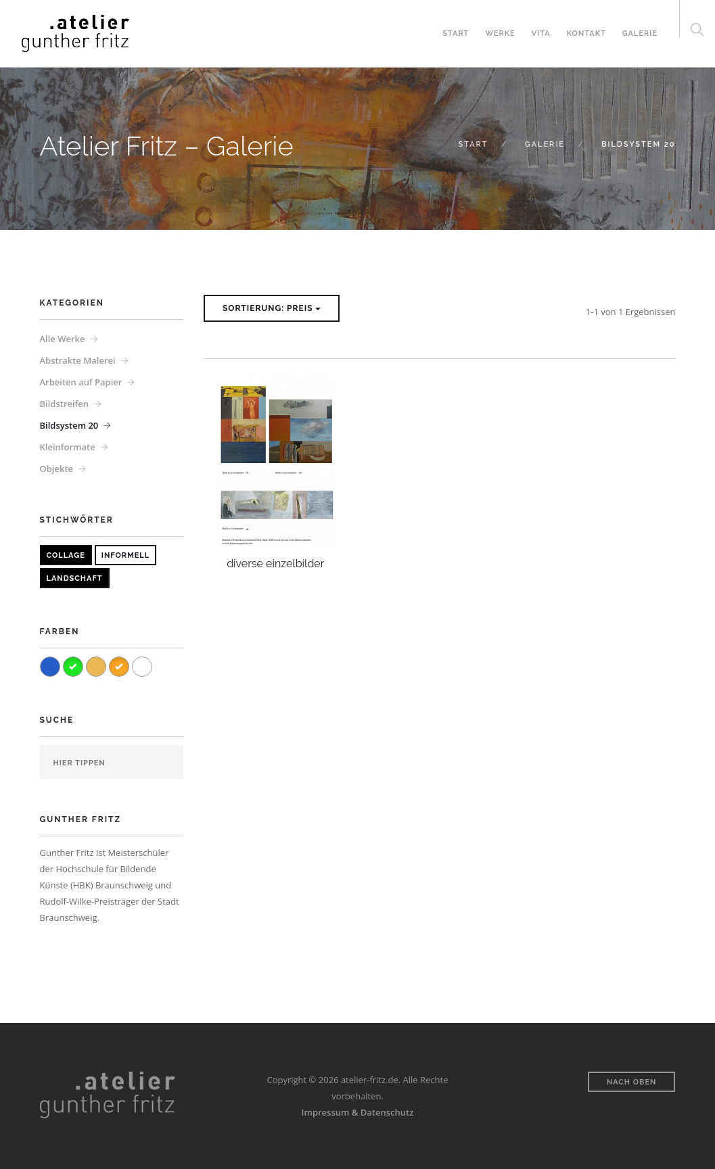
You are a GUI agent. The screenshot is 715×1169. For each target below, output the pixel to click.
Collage (66, 555)
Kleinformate (67, 447)
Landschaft (75, 578)
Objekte (57, 468)
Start (455, 33)
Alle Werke (62, 339)
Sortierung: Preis (272, 308)
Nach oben (632, 1082)
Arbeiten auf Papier (81, 382)
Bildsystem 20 (69, 425)
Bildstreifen (64, 404)
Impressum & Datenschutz (358, 1112)
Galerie (640, 33)
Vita (541, 33)
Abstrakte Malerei (78, 360)
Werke (500, 33)
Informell (125, 555)
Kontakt (586, 33)
